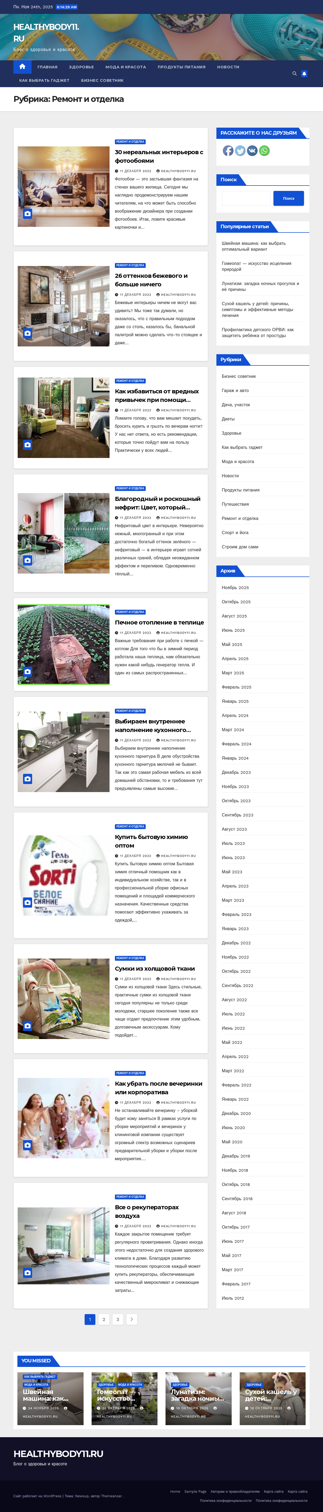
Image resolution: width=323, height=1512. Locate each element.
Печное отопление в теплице (159, 622)
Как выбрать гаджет (44, 80)
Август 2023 (234, 829)
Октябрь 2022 (236, 971)
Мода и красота (126, 67)
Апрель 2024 (235, 715)
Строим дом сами (240, 546)
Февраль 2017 (236, 1284)
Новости (228, 67)
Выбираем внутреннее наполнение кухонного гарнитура (150, 730)
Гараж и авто (235, 390)
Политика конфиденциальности (226, 1501)
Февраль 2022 (236, 1085)
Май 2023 (232, 871)
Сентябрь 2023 (237, 815)
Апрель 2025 (235, 658)
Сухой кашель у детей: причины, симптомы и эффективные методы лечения (257, 309)
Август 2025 (234, 616)
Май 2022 (232, 1042)
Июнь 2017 (233, 1241)
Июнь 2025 (233, 630)
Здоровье (81, 67)
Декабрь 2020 (236, 1113)
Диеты (228, 419)
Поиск (228, 180)
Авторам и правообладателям (235, 1491)
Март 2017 (232, 1269)
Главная (47, 67)
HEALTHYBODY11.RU (58, 1453)
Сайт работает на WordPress (38, 1496)
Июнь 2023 (233, 857)
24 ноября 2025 (44, 1408)
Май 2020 (232, 1141)
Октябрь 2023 (236, 800)
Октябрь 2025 (236, 601)
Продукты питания (181, 67)
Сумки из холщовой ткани (155, 968)
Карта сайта (274, 1491)
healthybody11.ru (176, 171)
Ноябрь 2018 (235, 1170)
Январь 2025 (235, 701)
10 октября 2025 (193, 1408)
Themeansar (111, 1496)
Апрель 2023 (235, 886)
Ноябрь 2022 (235, 957)
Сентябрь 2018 (237, 1198)
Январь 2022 (235, 1099)
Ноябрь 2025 (235, 587)
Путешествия (235, 504)
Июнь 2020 (233, 1127)
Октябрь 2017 (236, 1227)
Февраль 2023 (236, 914)
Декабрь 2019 (236, 1156)
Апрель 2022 (235, 1056)
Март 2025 (233, 672)
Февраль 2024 (236, 743)
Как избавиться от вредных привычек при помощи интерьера (157, 400)
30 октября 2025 (119, 1408)
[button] (294, 73)
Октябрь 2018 (236, 1184)
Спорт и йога (235, 532)
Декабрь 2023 (236, 772)
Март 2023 (233, 900)
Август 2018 (234, 1212)
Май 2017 (231, 1255)
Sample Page (195, 1491)
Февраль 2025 (236, 687)
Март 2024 (233, 729)
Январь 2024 (235, 758)
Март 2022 (233, 1070)
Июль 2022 (233, 1013)
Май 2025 (232, 644)
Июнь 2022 (233, 1028)
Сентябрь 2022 (237, 985)
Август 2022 (234, 999)
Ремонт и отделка (130, 141)
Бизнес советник (102, 80)
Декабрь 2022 (236, 942)
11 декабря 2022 (136, 171)
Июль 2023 (233, 843)
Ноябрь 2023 (235, 786)
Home (175, 1491)
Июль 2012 (233, 1298)
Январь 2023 (235, 928)
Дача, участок (236, 404)
